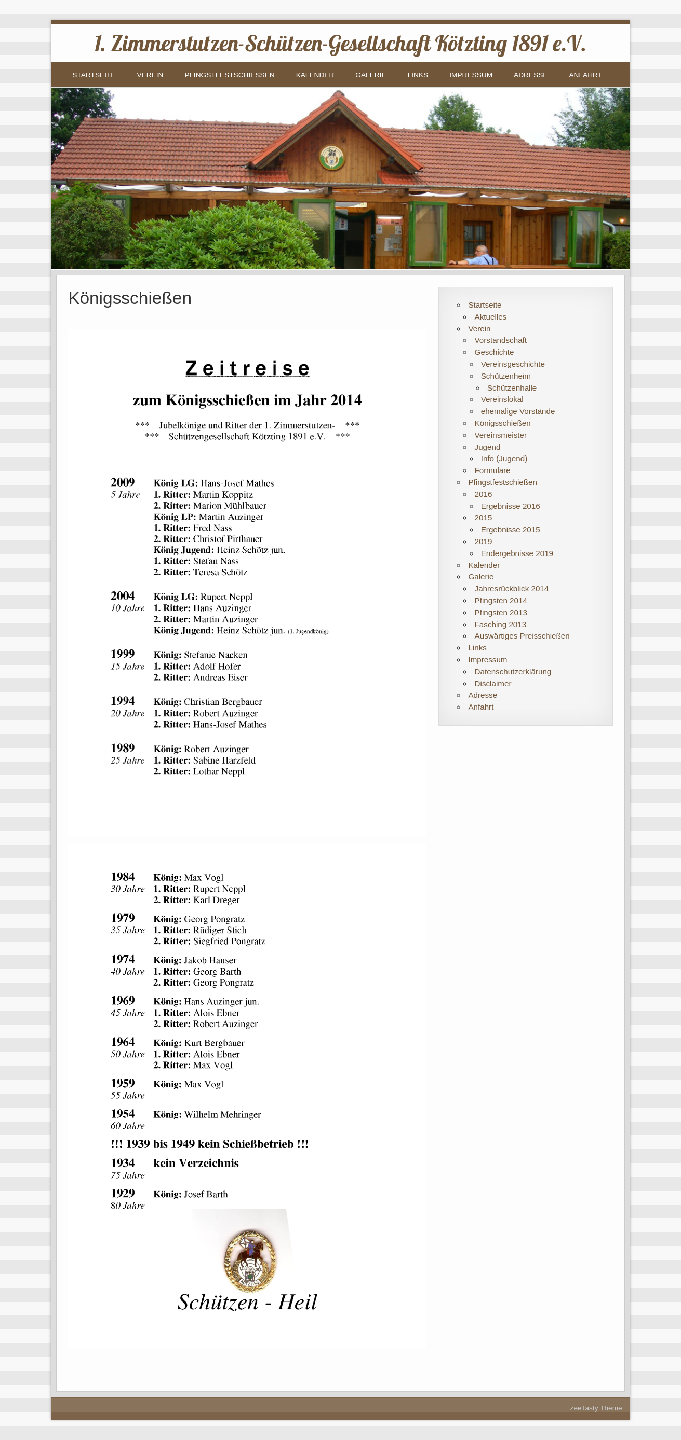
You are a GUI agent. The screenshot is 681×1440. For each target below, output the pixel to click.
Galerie (370, 75)
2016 (483, 494)
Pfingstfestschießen (229, 75)
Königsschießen (503, 423)
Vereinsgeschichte (513, 363)
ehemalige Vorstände (518, 411)
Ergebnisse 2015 (510, 529)
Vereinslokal (502, 399)
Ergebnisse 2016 (510, 506)
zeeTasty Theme (596, 1408)
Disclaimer (493, 683)
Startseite (93, 75)
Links (418, 75)
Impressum (470, 75)
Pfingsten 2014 (501, 600)
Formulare (493, 470)
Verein (150, 75)
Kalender (315, 75)
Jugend (488, 446)
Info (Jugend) (504, 458)
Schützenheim (506, 375)
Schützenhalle (512, 387)
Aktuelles (491, 316)
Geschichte (494, 352)
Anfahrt (585, 75)
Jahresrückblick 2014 (512, 588)
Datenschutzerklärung (513, 671)
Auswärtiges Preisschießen (522, 635)
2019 (483, 541)
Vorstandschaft (501, 340)
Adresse (531, 75)
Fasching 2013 (501, 624)
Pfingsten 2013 (501, 612)
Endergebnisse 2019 (517, 553)
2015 (483, 517)
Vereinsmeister (501, 435)
